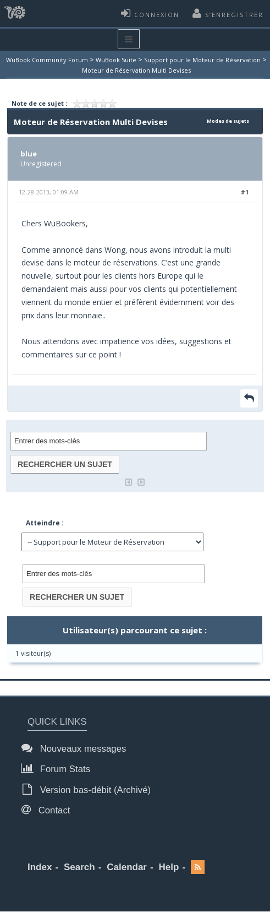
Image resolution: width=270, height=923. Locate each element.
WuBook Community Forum (47, 60)
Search (79, 867)
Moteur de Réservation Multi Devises (136, 70)
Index (39, 867)
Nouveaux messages (76, 748)
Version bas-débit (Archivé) (89, 789)
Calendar (127, 867)
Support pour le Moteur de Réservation (202, 60)
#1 (244, 192)
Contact (48, 810)
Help (169, 867)
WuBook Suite (116, 60)
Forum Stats (58, 768)
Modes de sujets (228, 120)
